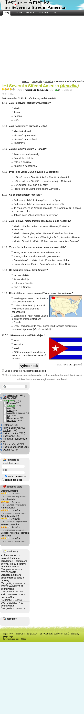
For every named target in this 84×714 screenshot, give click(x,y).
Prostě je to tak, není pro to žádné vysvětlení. (36, 189)
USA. (15, 120)
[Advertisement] (31, 48)
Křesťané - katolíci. (22, 131)
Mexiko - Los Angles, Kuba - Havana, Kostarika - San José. (43, 233)
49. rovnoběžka (21, 275)
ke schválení (23, 634)
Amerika (49, 81)
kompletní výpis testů (11, 639)
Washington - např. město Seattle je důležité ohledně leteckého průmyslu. (30, 319)
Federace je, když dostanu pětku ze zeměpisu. (36, 200)
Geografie (37, 81)
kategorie (12, 395)
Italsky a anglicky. (22, 162)
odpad (8, 634)
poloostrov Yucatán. (23, 283)
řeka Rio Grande (21, 287)
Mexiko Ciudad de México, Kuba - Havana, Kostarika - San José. (46, 241)
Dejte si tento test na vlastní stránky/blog (25, 371)
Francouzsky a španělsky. (26, 154)
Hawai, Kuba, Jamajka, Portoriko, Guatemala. (36, 256)
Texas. (16, 112)
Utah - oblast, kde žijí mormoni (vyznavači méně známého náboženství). (28, 308)
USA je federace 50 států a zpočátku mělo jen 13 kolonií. (41, 181)
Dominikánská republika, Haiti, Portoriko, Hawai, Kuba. (40, 260)
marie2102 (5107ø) (42, 90)
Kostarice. (18, 344)
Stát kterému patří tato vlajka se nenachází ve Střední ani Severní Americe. (29, 355)
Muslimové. (18, 143)
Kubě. (16, 340)
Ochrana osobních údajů (56, 633)
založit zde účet (13, 480)
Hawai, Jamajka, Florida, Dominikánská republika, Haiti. (41, 264)
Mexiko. (17, 108)
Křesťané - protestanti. (24, 135)
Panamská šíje (20, 279)
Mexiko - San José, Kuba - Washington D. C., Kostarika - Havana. (46, 237)
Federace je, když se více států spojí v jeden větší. (38, 204)
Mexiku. (17, 348)
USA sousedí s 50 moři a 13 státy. (30, 185)
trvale (9, 476)
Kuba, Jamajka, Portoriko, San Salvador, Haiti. (36, 252)
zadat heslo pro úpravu (69, 364)
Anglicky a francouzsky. (25, 166)
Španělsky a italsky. (23, 158)
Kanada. (17, 116)
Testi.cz (25, 81)
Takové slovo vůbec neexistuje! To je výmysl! (35, 215)
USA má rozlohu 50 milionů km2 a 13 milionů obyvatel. (40, 177)
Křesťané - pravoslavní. (25, 139)
